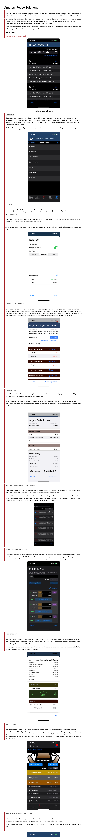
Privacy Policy (28, 828)
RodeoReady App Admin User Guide (16, 55)
